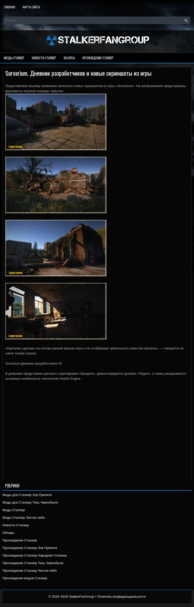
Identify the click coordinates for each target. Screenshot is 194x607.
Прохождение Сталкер (97, 57)
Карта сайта (31, 7)
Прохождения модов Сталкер (25, 578)
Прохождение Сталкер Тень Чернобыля (33, 563)
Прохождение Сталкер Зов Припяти (30, 548)
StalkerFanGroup (81, 596)
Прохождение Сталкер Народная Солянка (35, 555)
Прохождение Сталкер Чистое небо (30, 570)
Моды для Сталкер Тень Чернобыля (30, 502)
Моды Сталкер (14, 57)
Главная (9, 7)
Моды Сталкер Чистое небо (24, 517)
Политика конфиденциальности (121, 596)
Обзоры (69, 57)
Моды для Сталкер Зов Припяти (27, 495)
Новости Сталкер (44, 57)
